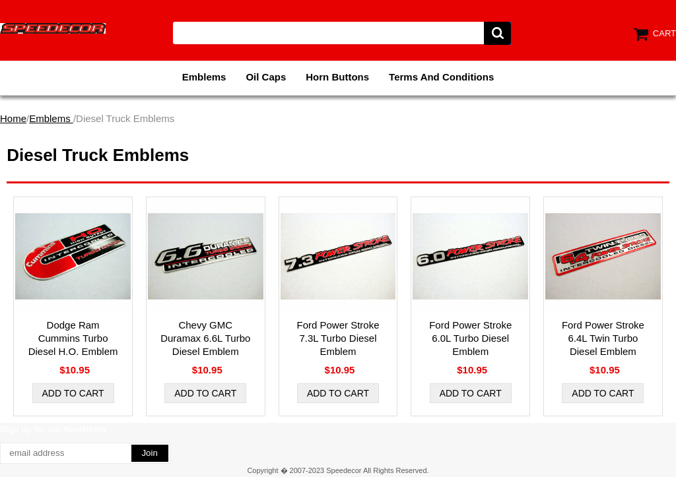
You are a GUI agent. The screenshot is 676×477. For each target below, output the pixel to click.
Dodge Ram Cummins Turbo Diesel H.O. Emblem (73, 338)
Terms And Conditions (441, 76)
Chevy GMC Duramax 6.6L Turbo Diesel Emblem (205, 338)
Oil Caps (266, 76)
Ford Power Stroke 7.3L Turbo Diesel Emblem (337, 338)
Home (13, 118)
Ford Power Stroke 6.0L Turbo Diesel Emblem (470, 338)
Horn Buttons (337, 76)
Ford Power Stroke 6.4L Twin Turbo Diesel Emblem (603, 338)
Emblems (204, 76)
